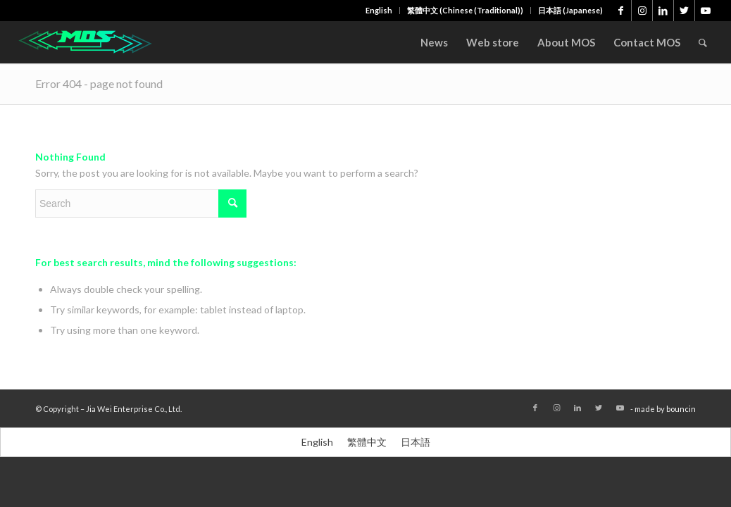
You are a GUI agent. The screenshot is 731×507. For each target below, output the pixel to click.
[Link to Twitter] (684, 10)
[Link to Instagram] (642, 10)
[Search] (702, 42)
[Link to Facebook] (621, 10)
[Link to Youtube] (705, 10)
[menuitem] (379, 10)
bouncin (681, 408)
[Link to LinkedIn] (663, 10)
